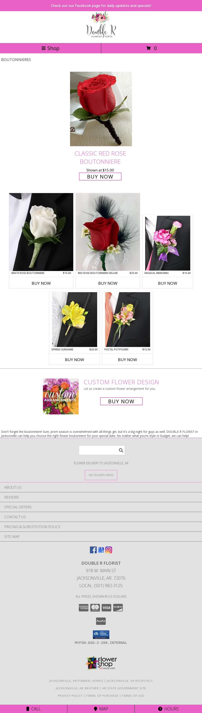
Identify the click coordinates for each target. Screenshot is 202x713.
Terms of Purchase (102, 696)
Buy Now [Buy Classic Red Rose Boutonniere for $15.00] (100, 176)
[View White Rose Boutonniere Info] (41, 232)
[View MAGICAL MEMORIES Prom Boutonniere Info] (167, 243)
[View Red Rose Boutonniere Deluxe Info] (108, 232)
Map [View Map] (101, 709)
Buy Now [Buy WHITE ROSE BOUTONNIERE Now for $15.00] (41, 283)
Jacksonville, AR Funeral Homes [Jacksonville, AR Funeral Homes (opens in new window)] (76, 681)
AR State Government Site (124, 688)
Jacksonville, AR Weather (77, 688)
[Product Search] (102, 450)
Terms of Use (133, 696)
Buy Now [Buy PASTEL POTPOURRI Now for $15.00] (127, 359)
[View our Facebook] (93, 551)
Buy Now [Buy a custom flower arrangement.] (121, 401)
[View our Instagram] (108, 551)
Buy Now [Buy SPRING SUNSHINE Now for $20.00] (74, 359)
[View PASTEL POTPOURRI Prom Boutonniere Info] (127, 319)
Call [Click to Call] (33, 709)
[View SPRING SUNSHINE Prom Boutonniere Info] (74, 319)
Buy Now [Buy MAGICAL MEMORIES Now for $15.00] (167, 283)
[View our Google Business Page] (101, 551)
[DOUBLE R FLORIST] (101, 37)
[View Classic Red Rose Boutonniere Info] (101, 109)
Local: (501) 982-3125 (101, 585)
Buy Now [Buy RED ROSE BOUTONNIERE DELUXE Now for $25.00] (107, 283)
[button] (101, 634)
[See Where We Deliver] (101, 475)
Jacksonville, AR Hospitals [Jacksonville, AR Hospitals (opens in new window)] (130, 681)
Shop (50, 48)
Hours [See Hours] (168, 709)
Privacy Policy (70, 696)
